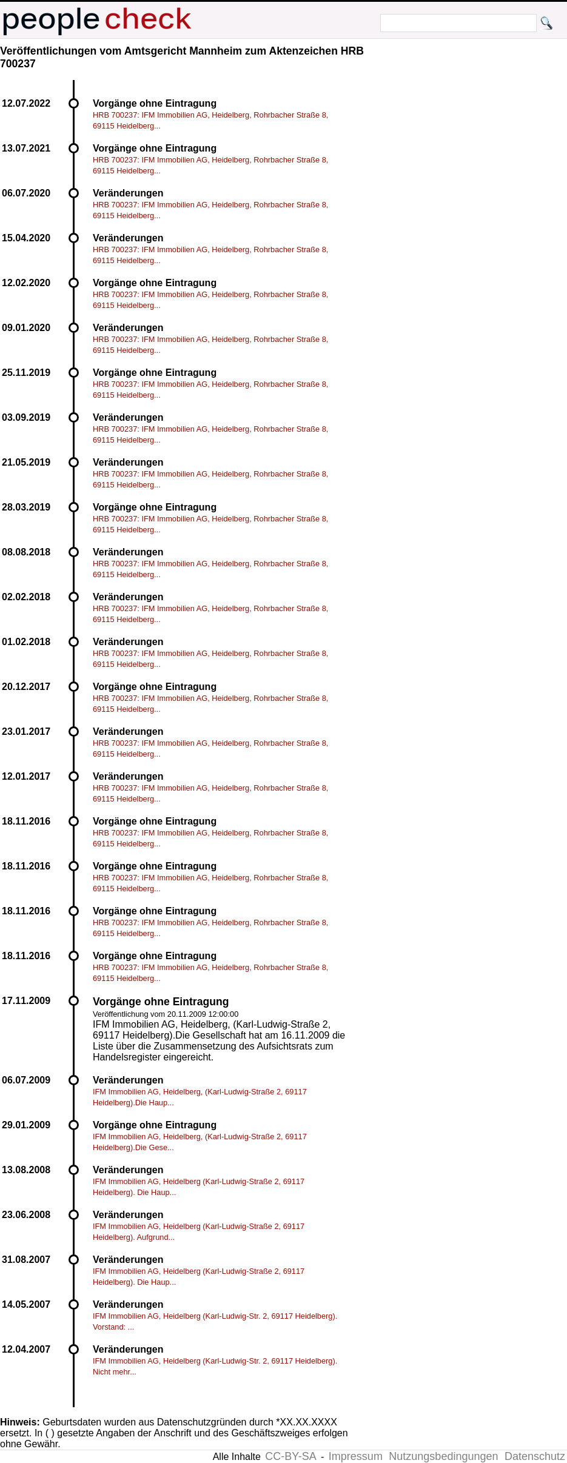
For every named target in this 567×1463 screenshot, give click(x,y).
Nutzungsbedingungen (443, 1456)
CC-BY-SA (290, 1456)
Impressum (356, 1456)
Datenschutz (535, 1456)
